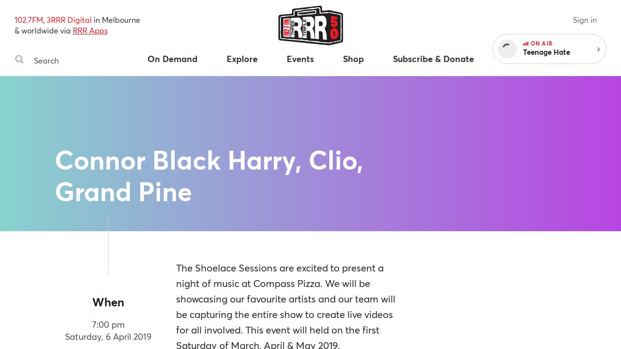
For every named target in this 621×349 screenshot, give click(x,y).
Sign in (585, 20)
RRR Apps (90, 30)
